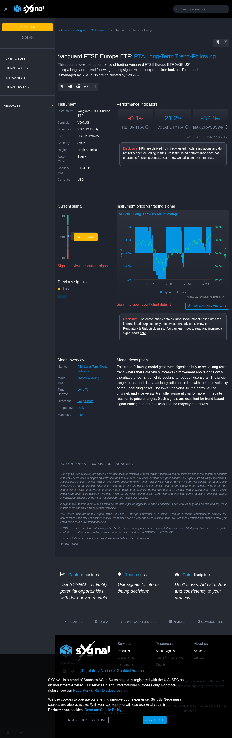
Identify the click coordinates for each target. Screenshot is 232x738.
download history (207, 305)
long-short (85, 401)
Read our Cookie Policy (103, 710)
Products (124, 651)
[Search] (202, 9)
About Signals (165, 651)
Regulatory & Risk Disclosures (96, 690)
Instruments (16, 77)
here (143, 333)
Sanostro (200, 651)
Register (27, 27)
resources (11, 105)
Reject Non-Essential (87, 720)
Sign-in (27, 37)
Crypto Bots (15, 58)
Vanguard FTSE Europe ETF (93, 30)
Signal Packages (19, 68)
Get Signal (85, 237)
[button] (217, 43)
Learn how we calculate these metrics (187, 157)
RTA (80, 414)
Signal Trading (17, 87)
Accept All (154, 720)
